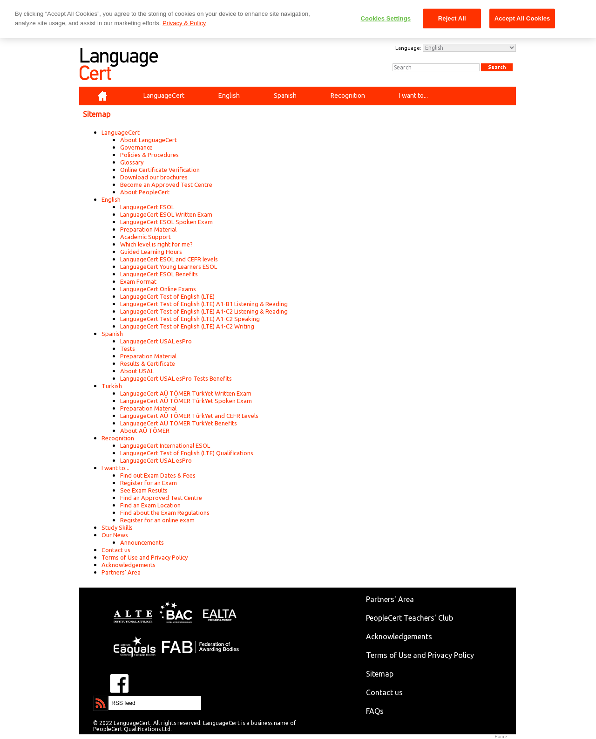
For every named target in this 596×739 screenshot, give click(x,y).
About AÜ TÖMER (144, 430)
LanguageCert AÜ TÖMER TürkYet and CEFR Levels (189, 415)
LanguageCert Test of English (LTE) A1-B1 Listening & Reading (204, 304)
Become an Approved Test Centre (166, 184)
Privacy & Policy (184, 23)
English (111, 199)
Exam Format (138, 281)
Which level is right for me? (156, 244)
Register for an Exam (148, 482)
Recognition (118, 438)
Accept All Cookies (522, 18)
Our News (115, 535)
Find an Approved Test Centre (161, 497)
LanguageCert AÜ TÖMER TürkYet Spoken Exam (186, 400)
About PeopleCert (144, 192)
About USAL (137, 371)
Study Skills (117, 527)
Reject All (452, 18)
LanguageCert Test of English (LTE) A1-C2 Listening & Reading (204, 311)
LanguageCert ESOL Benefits (159, 274)
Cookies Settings (386, 18)
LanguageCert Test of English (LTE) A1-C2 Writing (187, 326)
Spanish (112, 333)
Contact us (116, 550)
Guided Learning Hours (151, 251)
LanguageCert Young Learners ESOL (168, 266)
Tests (127, 348)
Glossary (131, 162)
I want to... (115, 468)
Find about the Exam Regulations (165, 512)
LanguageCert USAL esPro (156, 341)
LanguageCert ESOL (147, 207)
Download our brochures (154, 177)
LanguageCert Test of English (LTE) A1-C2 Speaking (190, 318)
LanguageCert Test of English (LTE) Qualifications (186, 453)
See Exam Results (144, 490)
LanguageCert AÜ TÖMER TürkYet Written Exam (185, 393)
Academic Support (145, 236)
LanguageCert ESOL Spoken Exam (166, 222)
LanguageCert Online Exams (158, 289)
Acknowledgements (129, 564)
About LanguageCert (148, 140)
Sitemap (379, 674)
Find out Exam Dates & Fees (158, 475)
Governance (136, 147)
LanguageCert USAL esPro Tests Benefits (176, 378)
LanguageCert (121, 132)
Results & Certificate (147, 363)
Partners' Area (121, 572)
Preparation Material (148, 229)
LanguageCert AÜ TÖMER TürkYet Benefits (178, 423)
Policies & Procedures (149, 154)
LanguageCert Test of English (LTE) (167, 296)
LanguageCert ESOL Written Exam (166, 214)
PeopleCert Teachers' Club (409, 618)
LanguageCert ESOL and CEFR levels (169, 259)
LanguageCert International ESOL (165, 445)
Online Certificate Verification (160, 169)
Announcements (142, 542)
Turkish (112, 386)
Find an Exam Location (150, 505)
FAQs (375, 711)
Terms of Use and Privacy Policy (145, 557)
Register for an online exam (157, 520)
